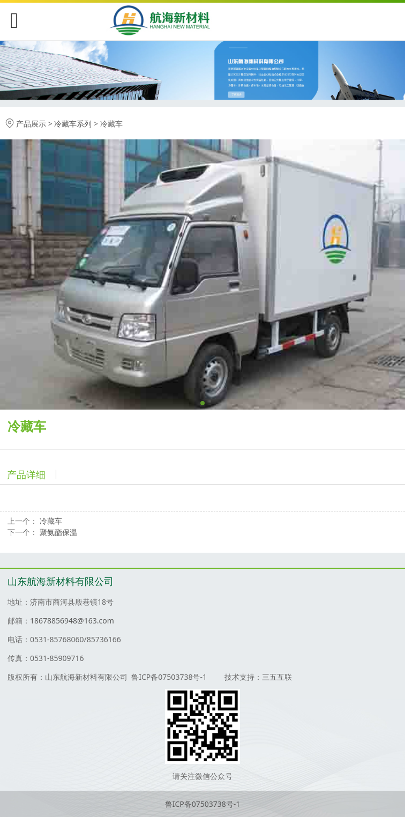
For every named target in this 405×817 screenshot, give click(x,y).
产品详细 (26, 474)
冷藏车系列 (73, 123)
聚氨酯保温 (58, 532)
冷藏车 (51, 521)
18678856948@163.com (72, 620)
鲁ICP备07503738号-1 (203, 804)
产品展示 (31, 123)
